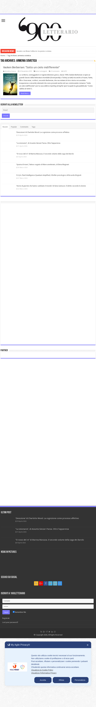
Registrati (5, 618)
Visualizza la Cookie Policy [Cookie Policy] (42, 670)
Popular (14, 127)
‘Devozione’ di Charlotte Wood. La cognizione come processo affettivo (42, 132)
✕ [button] (88, 645)
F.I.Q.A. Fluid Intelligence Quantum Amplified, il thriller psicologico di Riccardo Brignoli (48, 175)
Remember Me (19, 612)
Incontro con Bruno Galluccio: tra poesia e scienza (34, 51)
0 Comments (55, 71)
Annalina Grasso (10, 71)
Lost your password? (10, 622)
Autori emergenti (41, 71)
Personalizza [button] (80, 680)
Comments (24, 127)
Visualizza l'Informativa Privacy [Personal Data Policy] (43, 673)
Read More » (25, 93)
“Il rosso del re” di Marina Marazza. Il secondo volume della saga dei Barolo (45, 154)
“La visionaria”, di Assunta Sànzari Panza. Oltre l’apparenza (38, 143)
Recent (5, 127)
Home (3, 56)
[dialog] (48, 664)
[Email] (48, 110)
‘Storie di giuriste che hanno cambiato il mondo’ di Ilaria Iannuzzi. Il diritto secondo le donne (51, 186)
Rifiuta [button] (61, 680)
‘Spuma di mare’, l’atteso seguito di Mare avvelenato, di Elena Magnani (42, 164)
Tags (33, 127)
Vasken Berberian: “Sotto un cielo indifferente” (31, 67)
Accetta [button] (43, 680)
